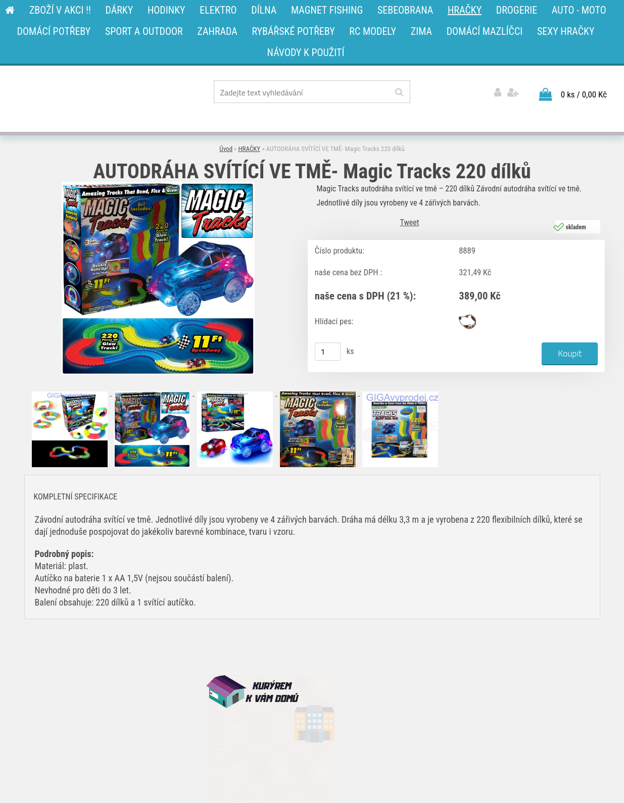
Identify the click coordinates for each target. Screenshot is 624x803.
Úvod (225, 149)
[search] (399, 92)
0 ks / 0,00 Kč (584, 94)
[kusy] (327, 351)
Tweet (409, 222)
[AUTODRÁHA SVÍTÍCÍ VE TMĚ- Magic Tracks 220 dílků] (158, 185)
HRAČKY (249, 149)
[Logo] (100, 93)
